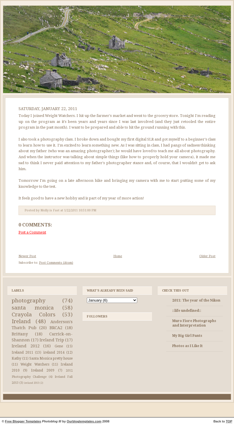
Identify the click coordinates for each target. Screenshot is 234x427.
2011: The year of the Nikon (196, 300)
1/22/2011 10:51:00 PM (80, 210)
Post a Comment (32, 232)
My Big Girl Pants (187, 336)
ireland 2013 (31, 382)
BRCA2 (56, 327)
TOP (229, 421)
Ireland (21, 321)
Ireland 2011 (22, 352)
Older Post (207, 256)
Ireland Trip (52, 340)
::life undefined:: (186, 311)
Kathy (16, 358)
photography (29, 300)
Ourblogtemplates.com (84, 421)
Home (117, 256)
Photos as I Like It (187, 346)
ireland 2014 (54, 352)
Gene (59, 346)
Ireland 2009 (42, 370)
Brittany (20, 334)
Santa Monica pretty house (51, 358)
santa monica (33, 307)
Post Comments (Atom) (56, 263)
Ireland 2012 (26, 346)
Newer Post (27, 256)
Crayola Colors (34, 314)
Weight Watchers (34, 364)
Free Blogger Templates (23, 421)
